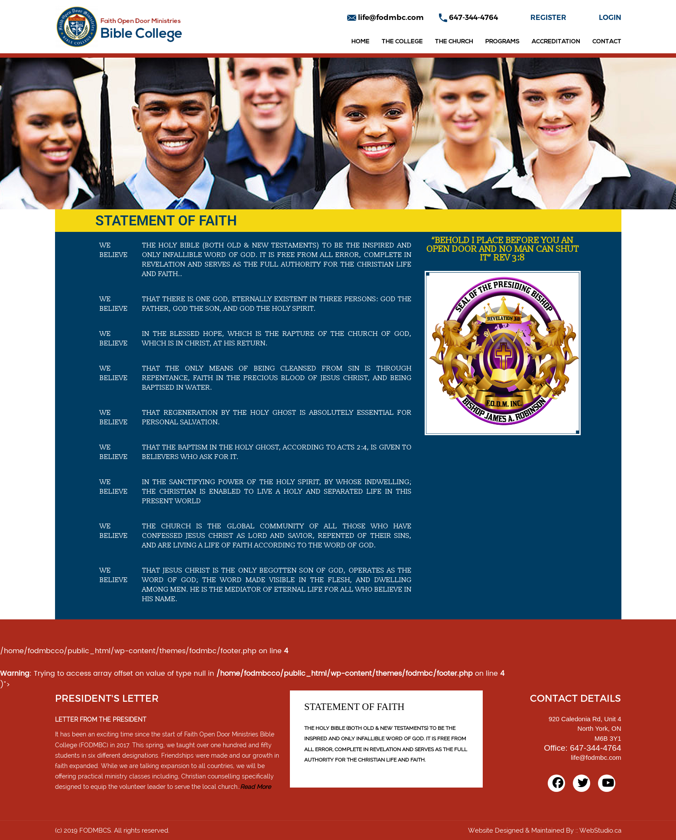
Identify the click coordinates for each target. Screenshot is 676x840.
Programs (502, 42)
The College (402, 42)
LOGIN (610, 17)
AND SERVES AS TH (426, 749)
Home (360, 42)
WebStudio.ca (600, 830)
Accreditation (556, 42)
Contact (606, 42)
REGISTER (548, 17)
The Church (454, 42)
